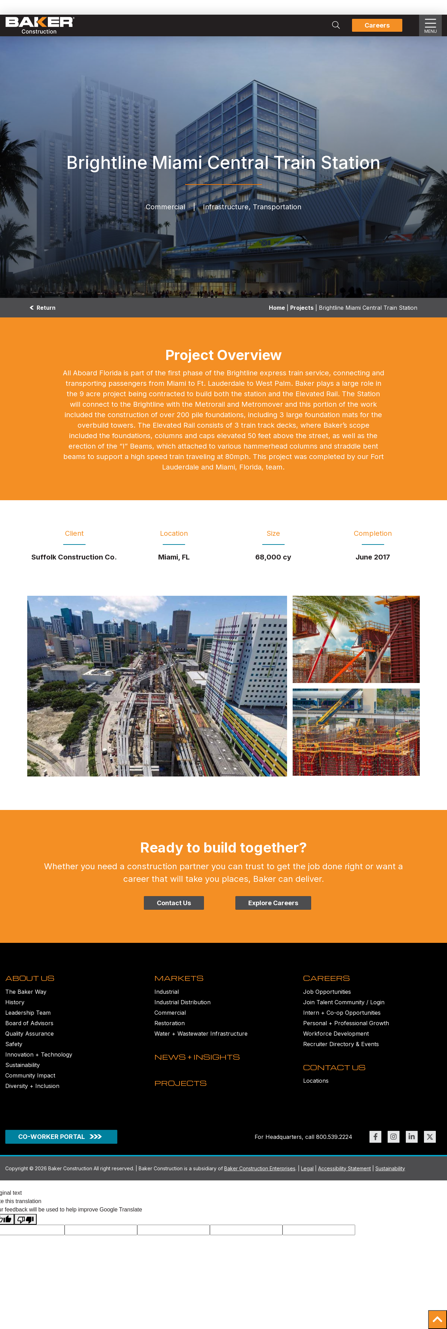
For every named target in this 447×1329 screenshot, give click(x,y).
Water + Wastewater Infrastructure (201, 1037)
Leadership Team (28, 1016)
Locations (316, 1087)
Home (277, 307)
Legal (307, 1174)
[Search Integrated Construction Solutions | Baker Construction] (336, 25)
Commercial (170, 1016)
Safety (13, 1047)
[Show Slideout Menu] (430, 25)
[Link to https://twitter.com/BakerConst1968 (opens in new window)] (430, 1142)
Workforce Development (336, 1037)
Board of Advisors (29, 1026)
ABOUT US (31, 981)
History (14, 1005)
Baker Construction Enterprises (259, 1174)
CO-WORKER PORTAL (51, 1142)
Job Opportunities (327, 995)
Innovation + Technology (38, 1057)
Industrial (166, 995)
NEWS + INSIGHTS (199, 1064)
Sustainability (22, 1068)
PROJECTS (181, 1094)
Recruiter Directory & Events (341, 1047)
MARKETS (180, 981)
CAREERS (327, 981)
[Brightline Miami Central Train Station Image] (157, 686)
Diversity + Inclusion (32, 1089)
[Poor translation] (25, 1225)
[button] (437, 1319)
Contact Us (174, 903)
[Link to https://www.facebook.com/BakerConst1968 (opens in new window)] (375, 1142)
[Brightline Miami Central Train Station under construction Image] (356, 639)
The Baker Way (25, 995)
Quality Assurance (29, 1037)
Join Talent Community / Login (343, 1005)
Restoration (169, 1026)
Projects (302, 307)
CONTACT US (335, 1074)
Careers (377, 25)
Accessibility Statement (344, 1174)
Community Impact (30, 1078)
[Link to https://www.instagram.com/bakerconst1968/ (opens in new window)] (393, 1142)
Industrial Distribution (182, 1005)
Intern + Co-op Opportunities (342, 1016)
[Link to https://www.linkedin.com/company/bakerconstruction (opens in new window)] (411, 1142)
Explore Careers (273, 903)
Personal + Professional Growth (346, 1026)
